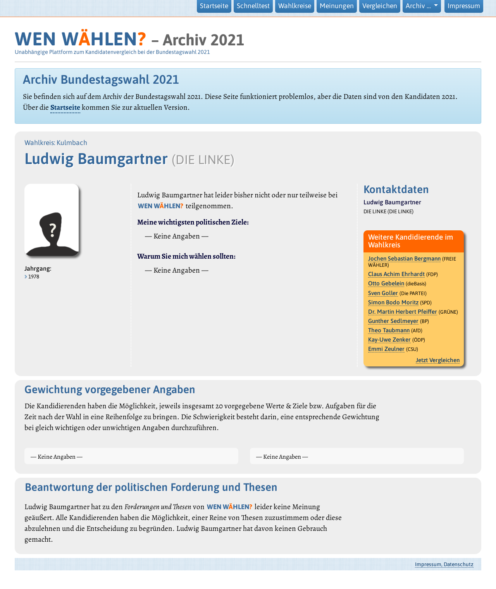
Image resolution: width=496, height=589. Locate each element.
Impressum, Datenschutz (444, 564)
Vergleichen (379, 6)
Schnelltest (253, 6)
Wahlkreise (294, 6)
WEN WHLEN (80, 38)
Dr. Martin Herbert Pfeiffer (402, 311)
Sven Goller (383, 293)
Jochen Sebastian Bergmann (404, 258)
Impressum (464, 6)
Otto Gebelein (386, 283)
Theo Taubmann (389, 330)
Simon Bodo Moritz (393, 302)
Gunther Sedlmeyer (393, 321)
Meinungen (337, 6)
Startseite (214, 6)
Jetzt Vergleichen (438, 360)
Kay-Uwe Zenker (389, 339)
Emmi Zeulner (386, 348)
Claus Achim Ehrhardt (396, 274)
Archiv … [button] (419, 6)
